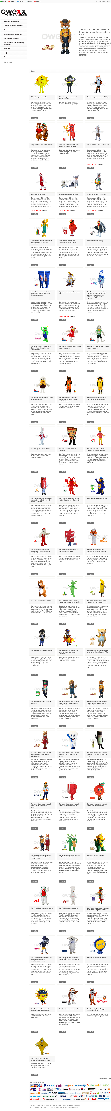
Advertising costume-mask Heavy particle (68, 97)
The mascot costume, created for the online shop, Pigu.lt (69, 805)
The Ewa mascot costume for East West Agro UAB (68, 550)
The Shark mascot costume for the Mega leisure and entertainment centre (41, 959)
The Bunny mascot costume (40, 449)
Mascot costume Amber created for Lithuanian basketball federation (41, 242)
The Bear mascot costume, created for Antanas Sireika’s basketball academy (68, 399)
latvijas (30, 1)
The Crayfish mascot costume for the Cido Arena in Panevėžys (69, 499)
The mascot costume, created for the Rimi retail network (97, 805)
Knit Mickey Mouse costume (68, 194)
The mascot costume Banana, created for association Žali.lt (97, 601)
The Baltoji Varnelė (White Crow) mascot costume (70, 347)
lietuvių (4, 1)
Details (83, 55)
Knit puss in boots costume (96, 194)
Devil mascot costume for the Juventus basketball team (69, 145)
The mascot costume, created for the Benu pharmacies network (41, 805)
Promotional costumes (13, 12)
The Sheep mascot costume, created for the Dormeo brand (69, 958)
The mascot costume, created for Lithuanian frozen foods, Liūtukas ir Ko (94, 32)
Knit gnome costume (38, 194)
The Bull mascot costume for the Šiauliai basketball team (96, 398)
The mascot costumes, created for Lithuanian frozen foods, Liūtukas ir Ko (41, 856)
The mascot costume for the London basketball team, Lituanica (68, 652)
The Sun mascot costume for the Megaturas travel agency (40, 1009)
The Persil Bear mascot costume (42, 908)
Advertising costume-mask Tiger (98, 97)
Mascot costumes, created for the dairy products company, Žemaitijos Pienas (41, 293)
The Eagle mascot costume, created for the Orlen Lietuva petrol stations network (40, 551)
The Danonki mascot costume (97, 498)
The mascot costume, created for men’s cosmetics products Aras (97, 754)
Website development (39, 1107)
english (12, 1)
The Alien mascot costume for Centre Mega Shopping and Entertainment (41, 348)
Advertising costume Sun (39, 97)
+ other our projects (103, 1)
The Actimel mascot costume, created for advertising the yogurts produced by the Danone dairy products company (97, 295)
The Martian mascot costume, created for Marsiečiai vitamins (69, 601)
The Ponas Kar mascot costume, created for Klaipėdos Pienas (98, 909)
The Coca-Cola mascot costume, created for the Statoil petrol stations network (42, 500)
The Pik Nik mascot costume (68, 908)
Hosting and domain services (64, 1107)
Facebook (8, 62)
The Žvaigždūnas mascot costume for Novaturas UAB (40, 1059)
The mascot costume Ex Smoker (42, 650)
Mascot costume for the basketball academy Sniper (68, 241)
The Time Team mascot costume (70, 1009)
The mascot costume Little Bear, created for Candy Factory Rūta (98, 651)
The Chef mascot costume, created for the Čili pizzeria (96, 449)
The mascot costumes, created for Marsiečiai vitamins (69, 856)
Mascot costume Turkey (95, 241)
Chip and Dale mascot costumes (42, 145)
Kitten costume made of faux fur (98, 145)
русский (21, 1)
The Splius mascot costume (96, 958)
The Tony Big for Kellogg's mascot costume (96, 1009)
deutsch (38, 1)
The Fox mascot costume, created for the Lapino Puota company (96, 551)
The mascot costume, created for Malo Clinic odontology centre (69, 754)
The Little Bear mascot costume (41, 601)
